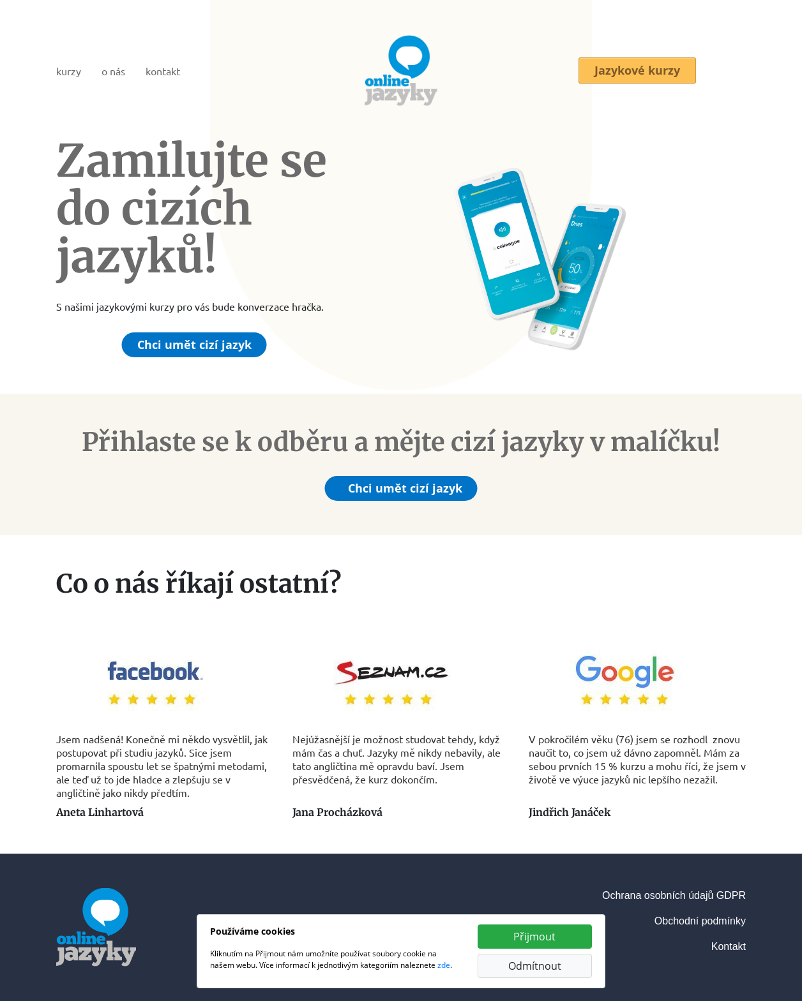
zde (443, 965)
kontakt (163, 70)
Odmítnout (534, 966)
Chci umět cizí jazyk (194, 344)
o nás (113, 70)
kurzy (68, 70)
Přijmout (534, 937)
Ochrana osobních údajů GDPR (674, 895)
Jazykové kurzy (637, 70)
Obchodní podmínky (700, 921)
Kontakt (728, 946)
